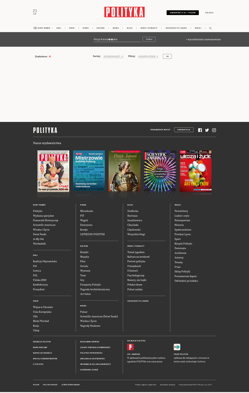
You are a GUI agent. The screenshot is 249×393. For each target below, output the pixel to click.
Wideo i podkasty (149, 29)
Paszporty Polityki (90, 285)
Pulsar (83, 312)
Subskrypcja (183, 131)
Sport (178, 239)
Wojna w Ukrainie (43, 308)
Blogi (129, 29)
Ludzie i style (182, 216)
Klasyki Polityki (183, 244)
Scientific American (44, 226)
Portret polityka (136, 262)
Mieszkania (86, 212)
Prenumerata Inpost (160, 131)
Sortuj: (97, 57)
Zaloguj (209, 13)
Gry (82, 280)
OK (167, 57)
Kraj (59, 29)
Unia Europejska (42, 312)
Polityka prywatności (91, 354)
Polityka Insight (50, 386)
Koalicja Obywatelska (45, 262)
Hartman (132, 216)
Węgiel (84, 221)
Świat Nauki (39, 235)
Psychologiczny (136, 276)
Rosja (36, 326)
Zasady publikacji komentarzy (95, 348)
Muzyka (84, 257)
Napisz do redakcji (42, 354)
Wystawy (85, 271)
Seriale (84, 267)
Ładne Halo (152, 386)
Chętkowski (134, 230)
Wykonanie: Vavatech (167, 386)
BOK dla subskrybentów (45, 359)
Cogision (144, 386)
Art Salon (85, 295)
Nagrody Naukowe (90, 326)
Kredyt (84, 230)
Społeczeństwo (183, 230)
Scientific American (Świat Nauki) (99, 317)
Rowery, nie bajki (136, 280)
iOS (128, 355)
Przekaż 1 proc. (183, 235)
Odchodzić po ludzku (176, 29)
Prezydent (39, 290)
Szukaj (149, 40)
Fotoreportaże (182, 221)
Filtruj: (131, 57)
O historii (132, 271)
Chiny (36, 331)
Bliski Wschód (41, 322)
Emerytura (86, 226)
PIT (82, 216)
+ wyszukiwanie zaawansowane (203, 40)
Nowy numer (44, 29)
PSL (35, 276)
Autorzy (179, 258)
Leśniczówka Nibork (71, 386)
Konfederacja (40, 285)
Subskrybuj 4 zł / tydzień (182, 13)
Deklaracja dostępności (92, 359)
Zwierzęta (180, 249)
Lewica (37, 271)
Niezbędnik (39, 244)
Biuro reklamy (40, 348)
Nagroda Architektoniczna (95, 290)
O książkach (134, 267)
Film (82, 262)
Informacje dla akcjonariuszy (95, 365)
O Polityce (38, 365)
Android (136, 355)
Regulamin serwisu (89, 343)
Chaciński (132, 226)
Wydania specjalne (43, 216)
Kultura (101, 29)
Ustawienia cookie (89, 371)
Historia (179, 226)
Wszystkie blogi (136, 235)
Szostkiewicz (134, 221)
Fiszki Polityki (181, 355)
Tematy (179, 263)
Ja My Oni (38, 239)
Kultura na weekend (138, 257)
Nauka (116, 29)
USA (35, 317)
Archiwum (180, 253)
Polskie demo (134, 285)
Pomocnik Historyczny (45, 221)
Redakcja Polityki (42, 343)
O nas (178, 267)
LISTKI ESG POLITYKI (92, 235)
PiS (35, 267)
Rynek (86, 29)
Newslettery (181, 212)
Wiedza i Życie (41, 230)
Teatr (83, 276)
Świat (72, 29)
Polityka (37, 212)
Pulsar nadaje (135, 290)
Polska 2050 (39, 280)
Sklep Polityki (182, 272)
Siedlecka (132, 212)
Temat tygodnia (136, 253)
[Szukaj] (117, 40)
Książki (84, 253)
